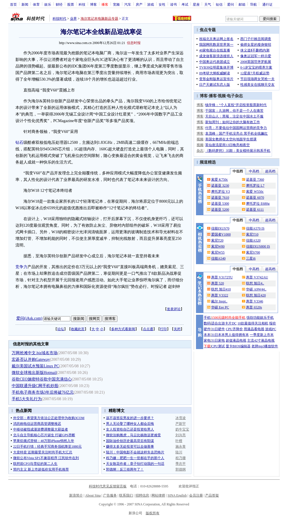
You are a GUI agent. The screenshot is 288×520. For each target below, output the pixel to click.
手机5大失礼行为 (27, 399)
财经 (59, 4)
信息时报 (134, 43)
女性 (162, 4)
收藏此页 (78, 329)
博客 (93, 4)
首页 (13, 4)
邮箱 (242, 4)
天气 (207, 4)
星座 (196, 4)
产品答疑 (212, 495)
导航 (253, 4)
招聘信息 (142, 495)
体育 (36, 4)
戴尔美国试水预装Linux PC (35, 366)
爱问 (230, 4)
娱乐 (47, 4)
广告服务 (110, 495)
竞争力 (21, 267)
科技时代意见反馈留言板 (108, 486)
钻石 (19, 142)
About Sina (93, 495)
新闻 (24, 4)
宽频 (116, 4)
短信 (219, 4)
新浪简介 (76, 495)
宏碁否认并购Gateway (31, 359)
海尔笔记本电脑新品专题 (99, 19)
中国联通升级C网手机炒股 (35, 386)
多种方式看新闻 (123, 329)
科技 (82, 4)
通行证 (267, 4)
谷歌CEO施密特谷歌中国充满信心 (42, 379)
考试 (184, 4)
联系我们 (126, 495)
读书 (173, 4)
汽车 (127, 4)
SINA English (177, 495)
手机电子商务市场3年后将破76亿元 (43, 392)
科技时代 (59, 19)
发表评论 (174, 309)
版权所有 (152, 513)
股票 (70, 4)
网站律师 (158, 495)
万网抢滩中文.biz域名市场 (35, 353)
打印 (163, 329)
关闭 (177, 329)
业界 (73, 19)
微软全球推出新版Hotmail (34, 372)
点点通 (148, 329)
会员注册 (196, 495)
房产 (139, 4)
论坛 (60, 329)
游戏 (150, 4)
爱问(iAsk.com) (29, 318)
